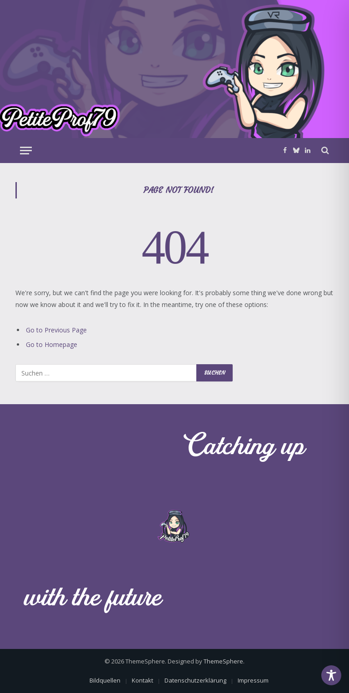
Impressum (253, 680)
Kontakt (142, 680)
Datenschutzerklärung (195, 680)
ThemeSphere (223, 661)
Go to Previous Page (56, 330)
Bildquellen (105, 680)
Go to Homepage (51, 344)
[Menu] (26, 150)
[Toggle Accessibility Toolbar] (331, 675)
